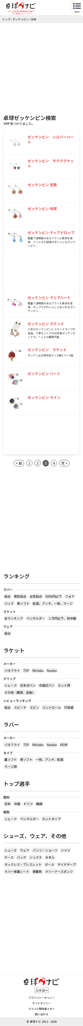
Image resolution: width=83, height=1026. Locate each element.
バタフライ (12, 670)
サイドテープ (67, 864)
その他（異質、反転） (19, 692)
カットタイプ (51, 819)
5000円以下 (53, 596)
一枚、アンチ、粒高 (49, 759)
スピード (20, 707)
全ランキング (13, 618)
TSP (26, 670)
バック (9, 603)
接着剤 (37, 871)
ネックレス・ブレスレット (23, 864)
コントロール (51, 707)
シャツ (65, 850)
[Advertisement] (41, 66)
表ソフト (23, 603)
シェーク (10, 685)
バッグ (21, 857)
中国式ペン (46, 685)
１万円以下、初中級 (62, 618)
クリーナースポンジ (59, 871)
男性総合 (20, 596)
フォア (69, 596)
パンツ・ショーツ (45, 850)
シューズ (10, 850)
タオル (49, 857)
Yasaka (52, 670)
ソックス (35, 857)
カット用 (64, 685)
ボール (49, 864)
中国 (17, 804)
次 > (64, 463)
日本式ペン (28, 685)
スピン (34, 707)
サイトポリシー (41, 1003)
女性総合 (36, 596)
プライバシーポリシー (41, 997)
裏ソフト (10, 759)
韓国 (39, 804)
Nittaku (37, 670)
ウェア (24, 850)
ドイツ (28, 804)
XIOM (63, 744)
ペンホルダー (35, 618)
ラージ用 (10, 766)
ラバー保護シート (16, 871)
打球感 (68, 707)
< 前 (19, 463)
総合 (7, 596)
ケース (9, 857)
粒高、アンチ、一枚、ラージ (53, 603)
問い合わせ (41, 1014)
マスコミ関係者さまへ (41, 1009)
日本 (7, 804)
